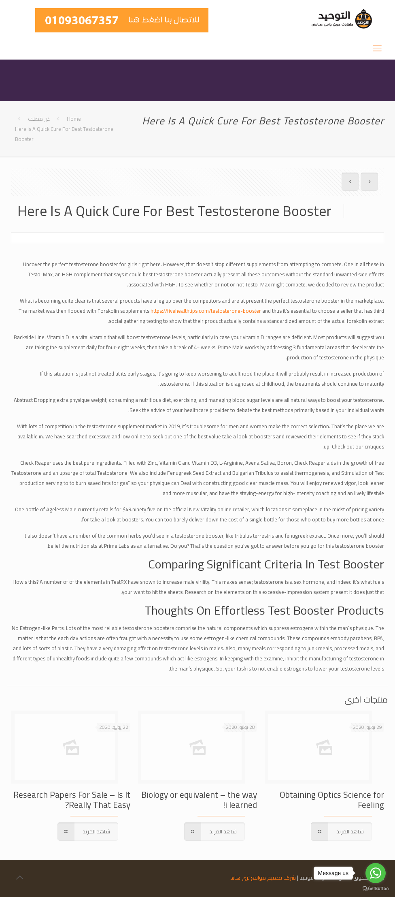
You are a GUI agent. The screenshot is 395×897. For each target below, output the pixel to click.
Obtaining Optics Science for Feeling (332, 800)
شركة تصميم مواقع (273, 877)
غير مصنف (39, 119)
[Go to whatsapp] (375, 873)
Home (74, 119)
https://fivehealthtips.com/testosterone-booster (206, 311)
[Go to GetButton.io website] (376, 888)
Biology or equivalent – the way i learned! (199, 800)
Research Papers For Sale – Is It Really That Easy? (71, 800)
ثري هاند (240, 877)
